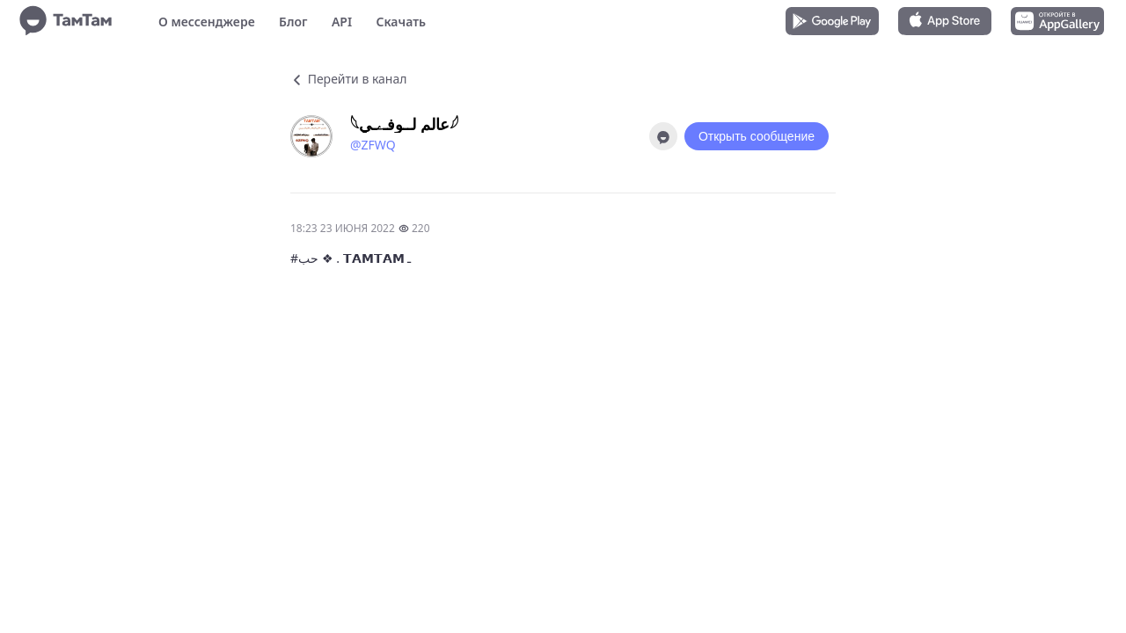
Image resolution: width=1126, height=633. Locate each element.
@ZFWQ (373, 144)
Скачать (401, 21)
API (342, 21)
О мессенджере (206, 21)
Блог (293, 21)
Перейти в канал (348, 78)
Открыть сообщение (756, 136)
